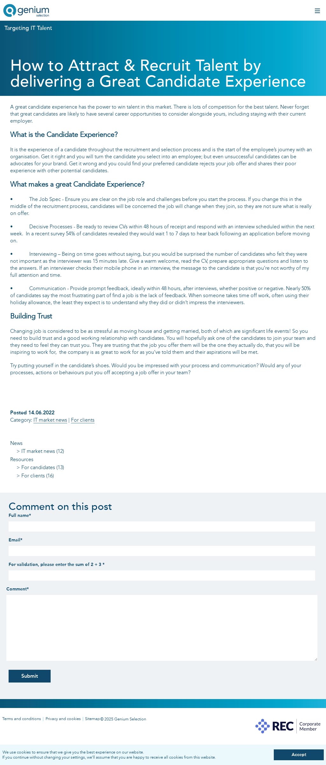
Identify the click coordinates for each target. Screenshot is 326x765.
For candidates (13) (42, 467)
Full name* (20, 515)
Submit (29, 676)
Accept (299, 754)
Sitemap (92, 718)
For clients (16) (37, 476)
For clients (83, 420)
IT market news (50, 420)
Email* (15, 540)
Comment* (17, 589)
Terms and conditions (21, 718)
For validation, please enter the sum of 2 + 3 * (56, 564)
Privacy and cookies (63, 718)
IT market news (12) (42, 451)
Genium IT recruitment (26, 11)
